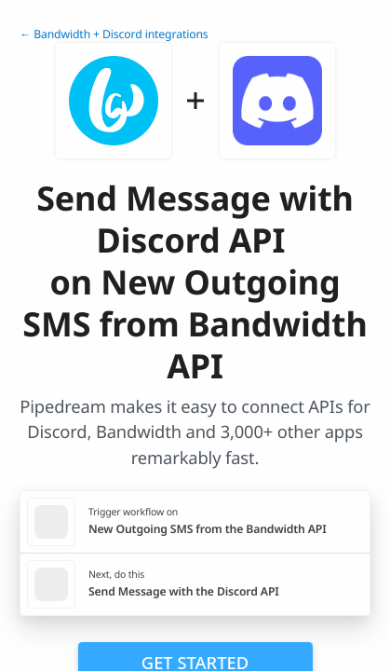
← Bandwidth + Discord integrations (114, 34)
